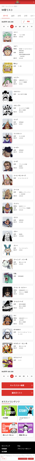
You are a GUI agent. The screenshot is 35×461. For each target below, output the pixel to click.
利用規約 (4, 448)
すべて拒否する (31, 459)
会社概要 (4, 451)
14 (20, 26)
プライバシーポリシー (24, 448)
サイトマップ (6, 446)
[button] (34, 15)
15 (24, 26)
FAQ (19, 446)
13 (16, 26)
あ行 (12, 16)
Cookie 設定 (3, 459)
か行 (19, 16)
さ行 (25, 16)
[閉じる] (34, 456)
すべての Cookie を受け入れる (23, 459)
